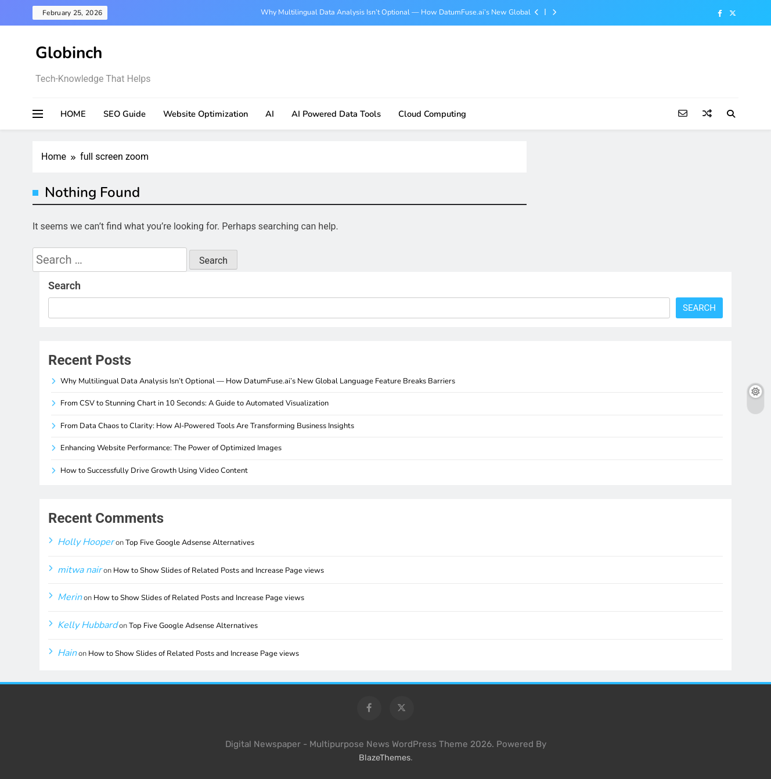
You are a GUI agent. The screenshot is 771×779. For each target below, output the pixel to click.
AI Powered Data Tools (336, 114)
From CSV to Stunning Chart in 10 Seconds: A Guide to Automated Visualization (194, 403)
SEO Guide (124, 114)
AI (269, 114)
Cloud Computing (432, 114)
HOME (73, 114)
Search (64, 285)
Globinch (68, 53)
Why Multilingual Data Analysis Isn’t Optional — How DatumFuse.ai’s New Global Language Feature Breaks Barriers (396, 12)
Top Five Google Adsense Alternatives (189, 542)
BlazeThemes (384, 758)
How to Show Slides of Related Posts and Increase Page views (218, 570)
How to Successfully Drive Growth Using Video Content (154, 470)
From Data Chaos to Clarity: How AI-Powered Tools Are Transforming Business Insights (207, 426)
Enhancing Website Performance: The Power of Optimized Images (171, 448)
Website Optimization (205, 114)
